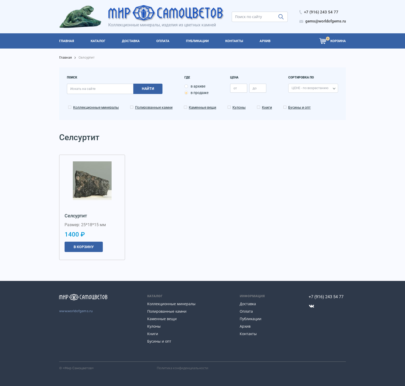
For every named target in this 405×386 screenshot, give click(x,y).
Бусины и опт (299, 107)
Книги (267, 107)
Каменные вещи (202, 107)
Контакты (248, 333)
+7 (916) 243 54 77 (326, 296)
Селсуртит (76, 215)
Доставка (248, 303)
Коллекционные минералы (96, 107)
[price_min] (238, 88)
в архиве (198, 86)
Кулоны (239, 107)
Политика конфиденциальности (182, 368)
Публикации (250, 318)
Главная (65, 57)
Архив (245, 326)
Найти (148, 88)
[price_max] (257, 88)
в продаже (199, 93)
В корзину (84, 247)
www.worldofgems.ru (76, 311)
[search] (260, 17)
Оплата (246, 311)
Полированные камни (154, 107)
